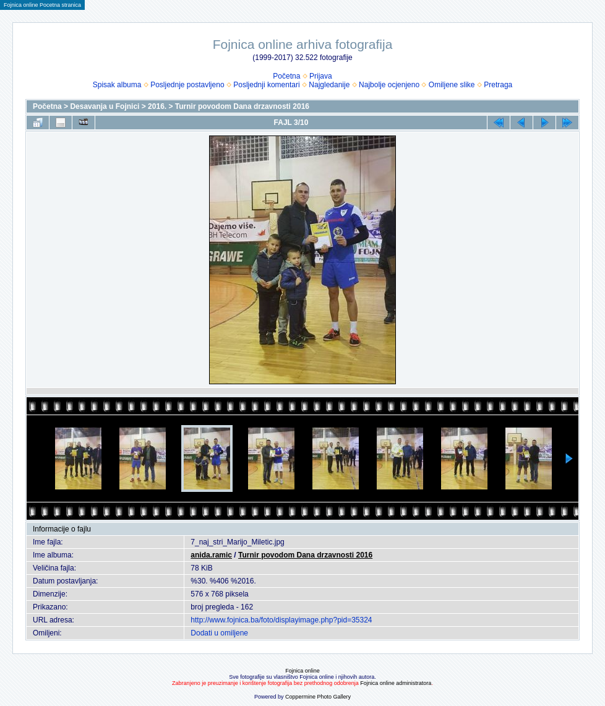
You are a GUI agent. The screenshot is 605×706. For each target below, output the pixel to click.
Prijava (320, 76)
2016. (157, 106)
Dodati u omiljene (219, 633)
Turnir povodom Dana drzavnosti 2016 (242, 106)
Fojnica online (302, 671)
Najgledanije (329, 84)
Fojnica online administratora (395, 683)
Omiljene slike (452, 84)
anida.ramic (211, 555)
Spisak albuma (117, 84)
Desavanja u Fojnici (104, 106)
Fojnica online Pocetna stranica (42, 5)
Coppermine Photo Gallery (318, 697)
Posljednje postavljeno (187, 84)
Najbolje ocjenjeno (389, 84)
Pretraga (498, 84)
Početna (286, 76)
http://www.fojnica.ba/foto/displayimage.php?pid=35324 (281, 620)
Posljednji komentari (266, 84)
